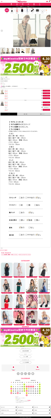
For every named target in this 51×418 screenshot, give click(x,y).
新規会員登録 (25, 351)
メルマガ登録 (25, 362)
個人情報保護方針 (20, 410)
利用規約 (36, 410)
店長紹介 (2, 413)
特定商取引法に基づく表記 (5, 410)
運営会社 (36, 413)
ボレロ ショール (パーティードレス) (24, 254)
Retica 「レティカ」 (14, 254)
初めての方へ (3, 407)
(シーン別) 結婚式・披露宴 (6, 254)
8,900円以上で (13, 368)
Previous (2, 31)
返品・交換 (36, 407)
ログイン (25, 356)
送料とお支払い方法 (21, 407)
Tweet (1, 248)
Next (49, 31)
